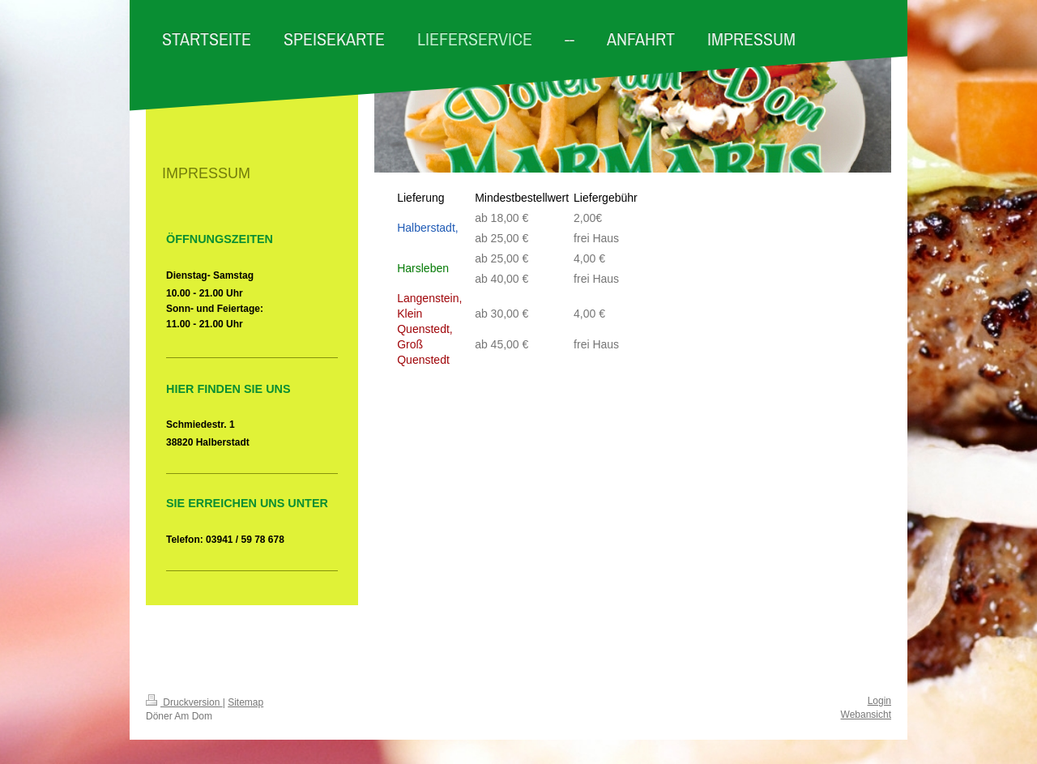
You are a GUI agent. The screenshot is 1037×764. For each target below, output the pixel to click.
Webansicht (866, 714)
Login (879, 700)
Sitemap (245, 702)
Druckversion (184, 702)
